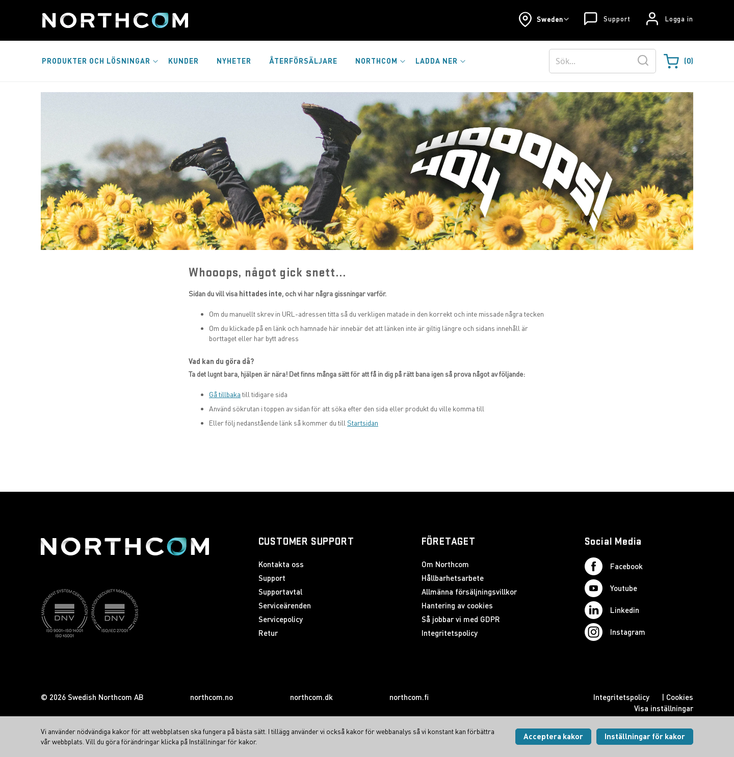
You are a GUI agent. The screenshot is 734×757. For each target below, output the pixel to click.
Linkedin (612, 610)
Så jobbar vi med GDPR (461, 619)
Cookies (679, 697)
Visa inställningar (663, 708)
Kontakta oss (281, 564)
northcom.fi (409, 697)
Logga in (679, 19)
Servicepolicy (280, 619)
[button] (543, 19)
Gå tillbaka (225, 394)
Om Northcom (445, 564)
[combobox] (602, 61)
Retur (268, 632)
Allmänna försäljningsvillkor (469, 591)
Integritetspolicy (450, 632)
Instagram (615, 632)
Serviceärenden (284, 605)
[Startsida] (114, 20)
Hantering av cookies (457, 605)
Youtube (611, 588)
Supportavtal (280, 591)
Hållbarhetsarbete (453, 577)
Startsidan (362, 422)
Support (617, 19)
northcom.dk (311, 697)
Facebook (614, 566)
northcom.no (211, 697)
